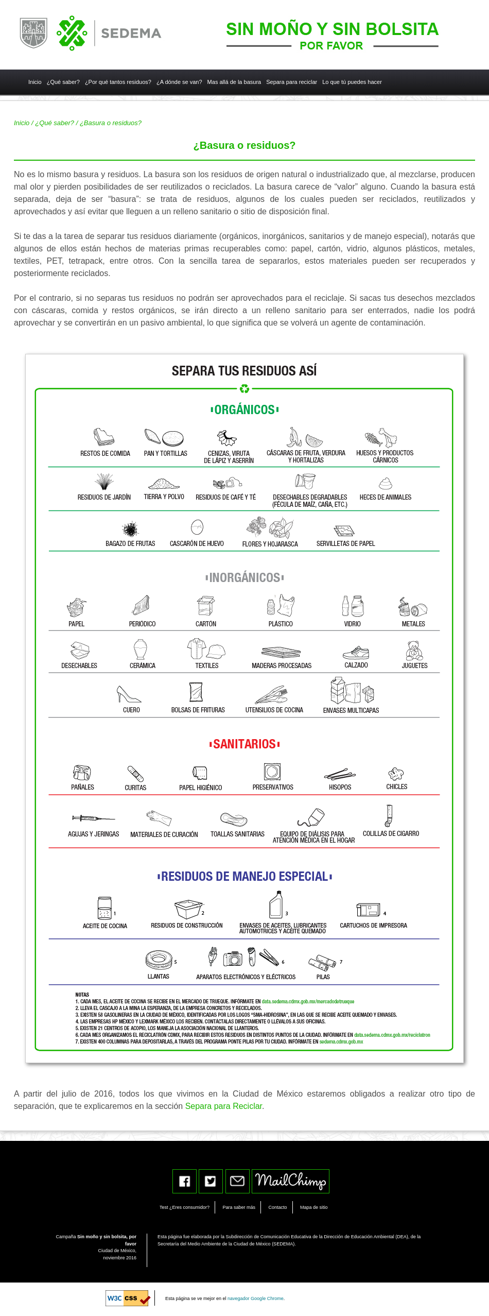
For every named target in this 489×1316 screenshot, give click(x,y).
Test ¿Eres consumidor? (184, 1207)
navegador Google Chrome (256, 1298)
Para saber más (239, 1207)
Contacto (277, 1207)
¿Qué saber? (54, 123)
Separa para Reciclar (223, 1106)
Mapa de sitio (314, 1207)
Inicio (21, 123)
